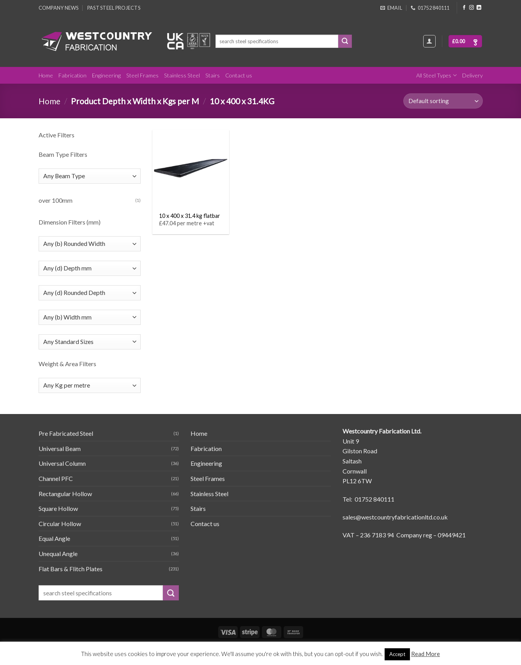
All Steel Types (436, 75)
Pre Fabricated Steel (66, 433)
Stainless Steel (182, 75)
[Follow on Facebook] (464, 8)
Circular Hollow (60, 523)
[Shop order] (442, 101)
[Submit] (344, 41)
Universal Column (62, 463)
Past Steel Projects (113, 8)
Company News (59, 8)
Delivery (472, 75)
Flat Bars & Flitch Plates (70, 568)
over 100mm (55, 200)
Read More (425, 653)
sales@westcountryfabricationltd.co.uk (395, 517)
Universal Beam (60, 448)
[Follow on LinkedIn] (479, 8)
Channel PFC (56, 478)
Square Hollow (58, 508)
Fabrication (72, 75)
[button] (465, 41)
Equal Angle (54, 538)
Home (46, 75)
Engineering (106, 75)
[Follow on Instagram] (471, 8)
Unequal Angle (58, 553)
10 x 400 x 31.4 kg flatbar (189, 215)
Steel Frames (142, 75)
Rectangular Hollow (65, 493)
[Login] (429, 41)
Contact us (238, 75)
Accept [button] (397, 654)
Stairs (212, 75)
